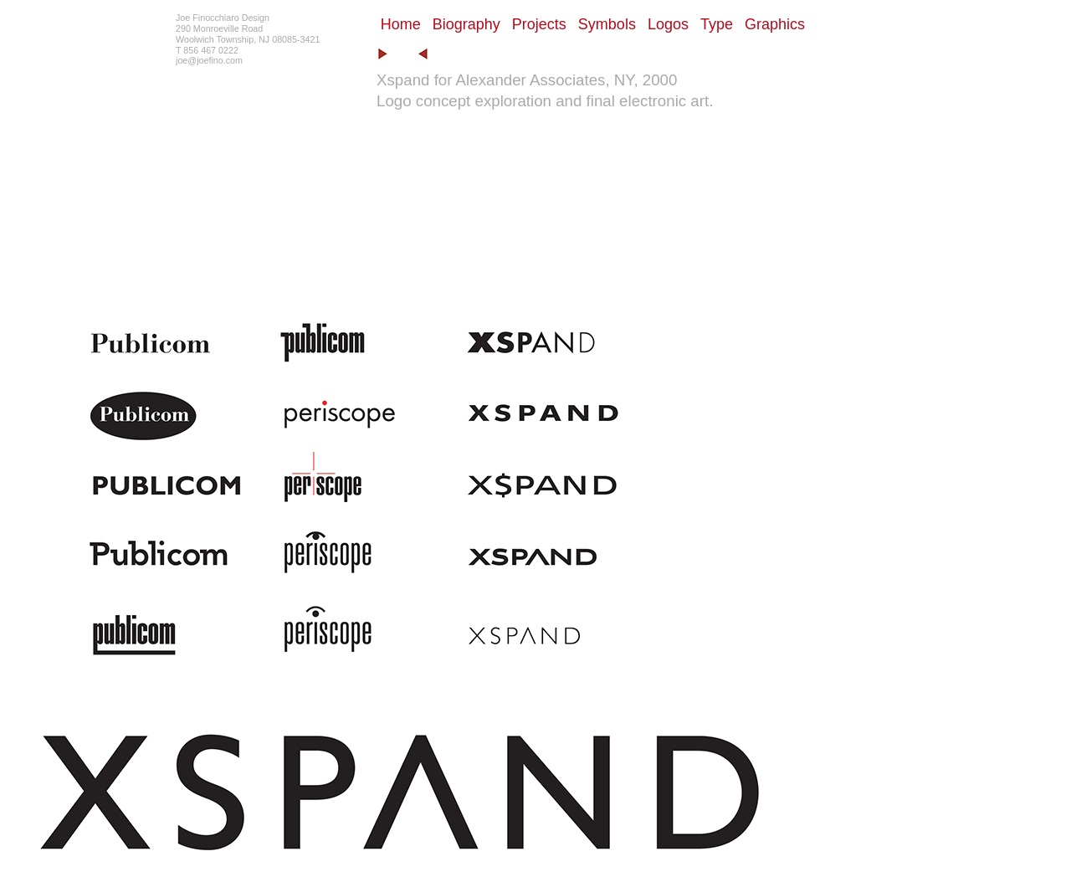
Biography (466, 24)
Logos (668, 24)
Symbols (607, 24)
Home (401, 24)
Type (716, 24)
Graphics (775, 24)
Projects (539, 24)
